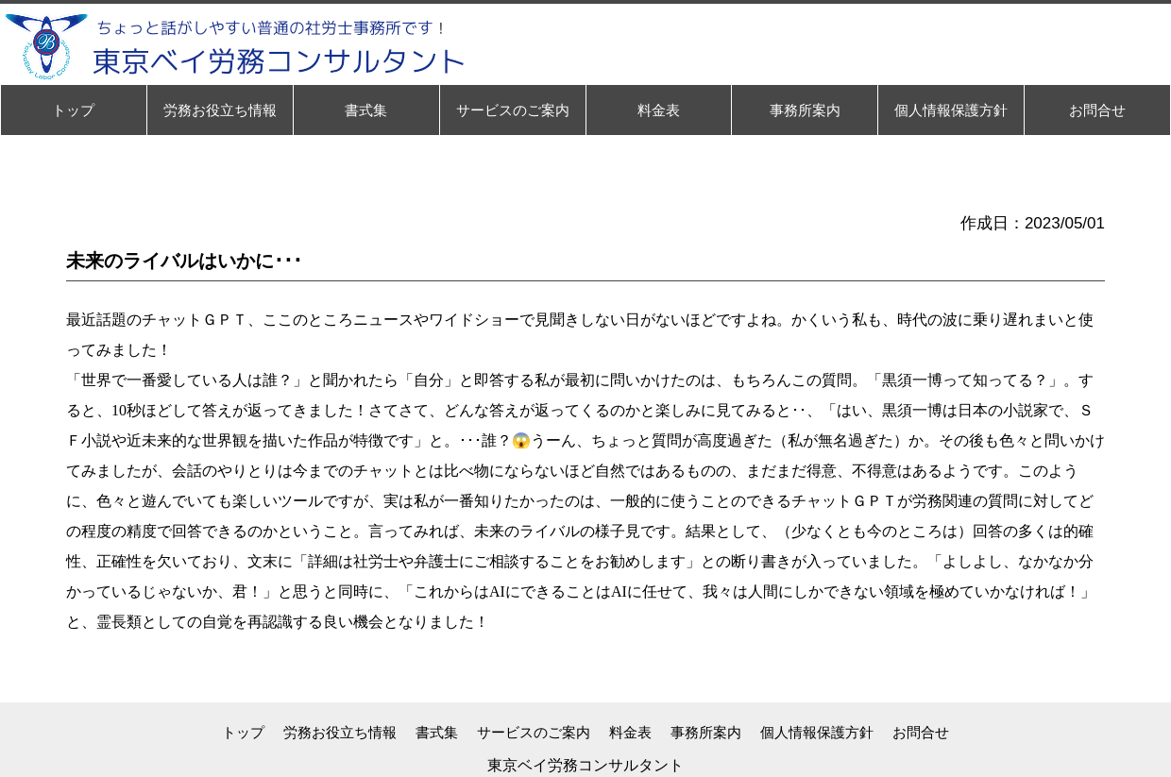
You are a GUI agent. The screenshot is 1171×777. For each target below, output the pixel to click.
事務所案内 (705, 732)
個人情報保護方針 (817, 732)
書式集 (437, 732)
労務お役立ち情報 (340, 732)
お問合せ (920, 732)
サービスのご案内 (533, 732)
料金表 (630, 732)
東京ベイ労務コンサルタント (585, 765)
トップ (243, 732)
